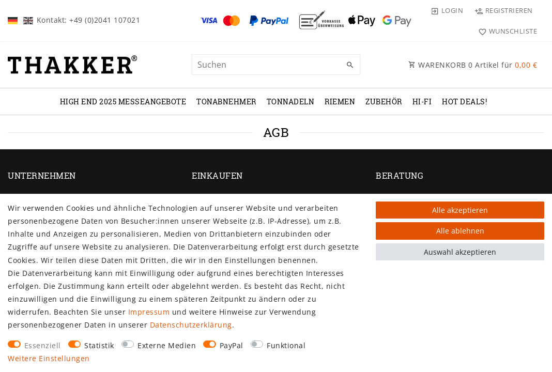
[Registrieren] (503, 10)
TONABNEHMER (226, 101)
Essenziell (42, 345)
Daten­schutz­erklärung (191, 325)
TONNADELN (291, 101)
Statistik (99, 345)
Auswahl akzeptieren (460, 252)
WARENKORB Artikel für (472, 65)
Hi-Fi (422, 101)
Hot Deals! (464, 101)
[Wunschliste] (505, 31)
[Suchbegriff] (276, 64)
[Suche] (350, 65)
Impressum (149, 312)
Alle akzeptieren (460, 210)
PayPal (231, 345)
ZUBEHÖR (383, 101)
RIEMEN (340, 101)
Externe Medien (166, 345)
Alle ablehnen (460, 231)
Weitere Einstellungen (49, 358)
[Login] (446, 10)
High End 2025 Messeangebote (123, 101)
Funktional (286, 345)
